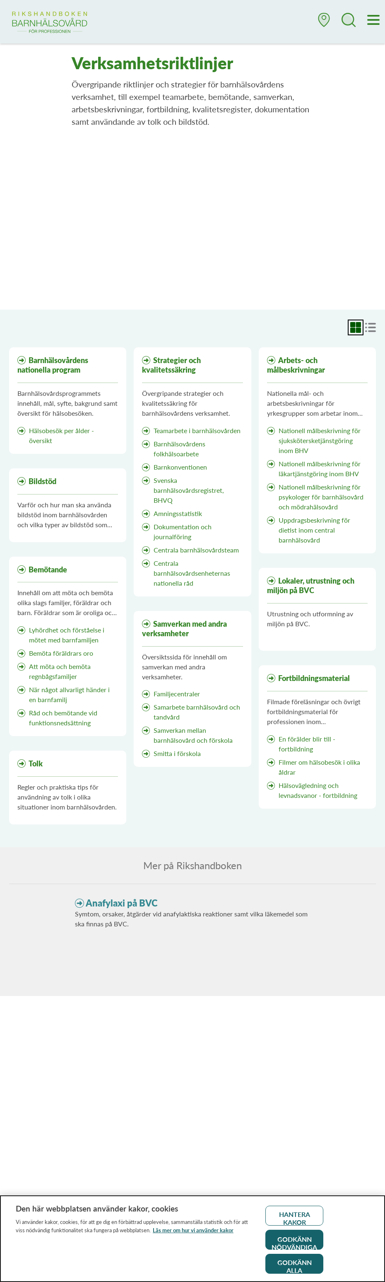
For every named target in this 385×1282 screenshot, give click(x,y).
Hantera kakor (294, 1221)
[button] (324, 23)
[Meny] (374, 21)
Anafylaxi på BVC (121, 903)
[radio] (355, 327)
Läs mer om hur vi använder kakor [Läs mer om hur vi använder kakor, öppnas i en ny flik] (193, 1233)
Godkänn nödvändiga (294, 1245)
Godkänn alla (294, 1269)
